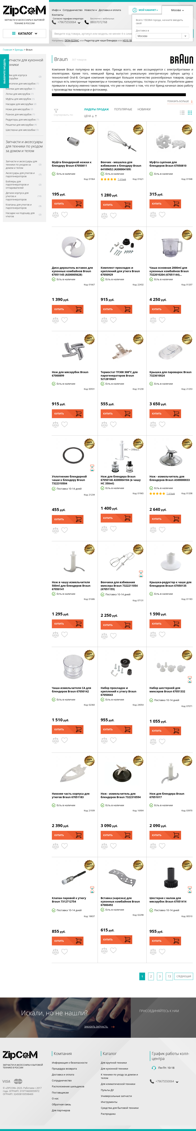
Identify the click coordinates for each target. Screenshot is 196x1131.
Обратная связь (61, 1104)
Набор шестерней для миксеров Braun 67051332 (167, 689)
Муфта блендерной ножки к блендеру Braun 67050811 (71, 163)
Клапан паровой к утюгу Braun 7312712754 (69, 899)
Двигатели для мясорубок (21, 83)
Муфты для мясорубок (18, 99)
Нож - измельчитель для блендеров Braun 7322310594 (121, 795)
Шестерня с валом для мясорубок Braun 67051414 (167, 899)
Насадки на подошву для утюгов (20, 214)
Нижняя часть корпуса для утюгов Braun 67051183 (71, 795)
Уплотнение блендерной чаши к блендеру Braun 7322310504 (69, 480)
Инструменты (109, 1102)
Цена (90, 116)
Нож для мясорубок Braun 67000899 (70, 373)
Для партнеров (61, 1110)
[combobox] (162, 36)
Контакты (57, 14)
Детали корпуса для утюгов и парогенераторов (17, 196)
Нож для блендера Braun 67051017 (166, 795)
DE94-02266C (72, 40)
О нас (55, 1098)
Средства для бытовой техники (120, 1108)
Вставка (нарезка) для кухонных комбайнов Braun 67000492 (120, 901)
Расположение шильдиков (68, 1086)
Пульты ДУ (107, 1090)
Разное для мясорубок (19, 114)
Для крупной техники (114, 1062)
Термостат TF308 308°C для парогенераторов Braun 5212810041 (119, 375)
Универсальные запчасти (116, 1096)
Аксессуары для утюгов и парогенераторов (20, 174)
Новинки (144, 109)
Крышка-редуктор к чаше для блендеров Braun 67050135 (170, 583)
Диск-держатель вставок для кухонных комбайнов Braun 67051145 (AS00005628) (72, 271)
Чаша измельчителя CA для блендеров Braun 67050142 (71, 689)
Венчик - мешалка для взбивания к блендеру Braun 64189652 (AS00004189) (121, 165)
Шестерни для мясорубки (20, 130)
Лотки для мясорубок (18, 94)
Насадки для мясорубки (19, 104)
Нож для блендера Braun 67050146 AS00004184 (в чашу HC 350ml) (121, 480)
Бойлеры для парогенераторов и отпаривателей (17, 185)
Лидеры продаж (96, 109)
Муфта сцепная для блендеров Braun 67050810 (167, 163)
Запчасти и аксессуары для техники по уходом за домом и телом (21, 165)
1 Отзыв (122, 179)
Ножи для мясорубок (18, 109)
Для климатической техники (118, 1084)
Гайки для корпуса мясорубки (16, 77)
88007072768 (98, 22)
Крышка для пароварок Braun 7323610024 (170, 373)
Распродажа (108, 1113)
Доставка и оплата (110, 10)
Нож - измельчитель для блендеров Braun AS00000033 (169, 478)
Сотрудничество (72, 10)
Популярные (123, 109)
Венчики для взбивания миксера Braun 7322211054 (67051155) (119, 585)
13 (169, 976)
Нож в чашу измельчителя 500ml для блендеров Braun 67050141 (71, 585)
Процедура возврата (64, 1068)
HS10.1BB (128, 40)
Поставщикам (60, 1092)
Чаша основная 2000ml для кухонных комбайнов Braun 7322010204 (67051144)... (169, 271)
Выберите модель (4, 71)
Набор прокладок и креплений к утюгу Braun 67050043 (118, 691)
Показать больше (180, 101)
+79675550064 (67, 22)
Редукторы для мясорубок (21, 119)
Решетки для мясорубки (19, 124)
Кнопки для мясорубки (19, 88)
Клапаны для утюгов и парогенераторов (19, 206)
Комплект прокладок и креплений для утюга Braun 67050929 (120, 271)
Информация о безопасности (69, 1062)
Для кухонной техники (114, 1068)
